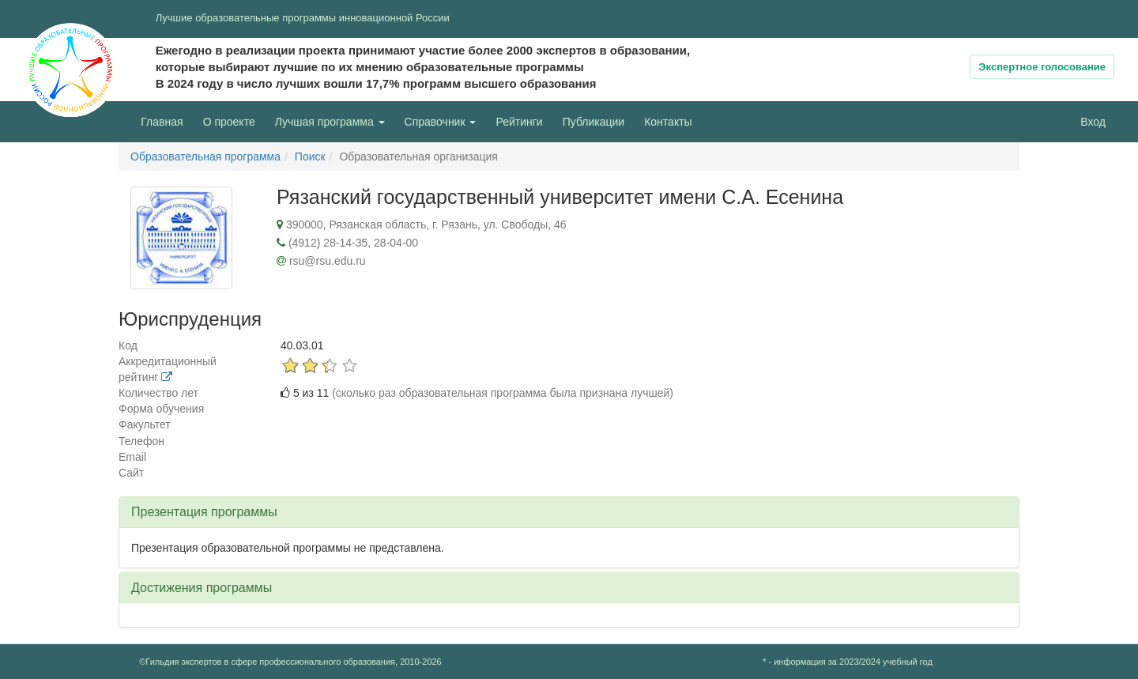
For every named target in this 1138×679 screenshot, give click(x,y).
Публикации (593, 121)
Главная (162, 121)
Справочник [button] (441, 121)
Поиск (310, 156)
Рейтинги (519, 121)
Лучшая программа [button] (330, 121)
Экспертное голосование (1042, 67)
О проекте (233, 120)
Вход (1093, 121)
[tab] (569, 512)
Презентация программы (204, 512)
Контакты (667, 121)
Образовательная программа (205, 156)
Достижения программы (201, 587)
